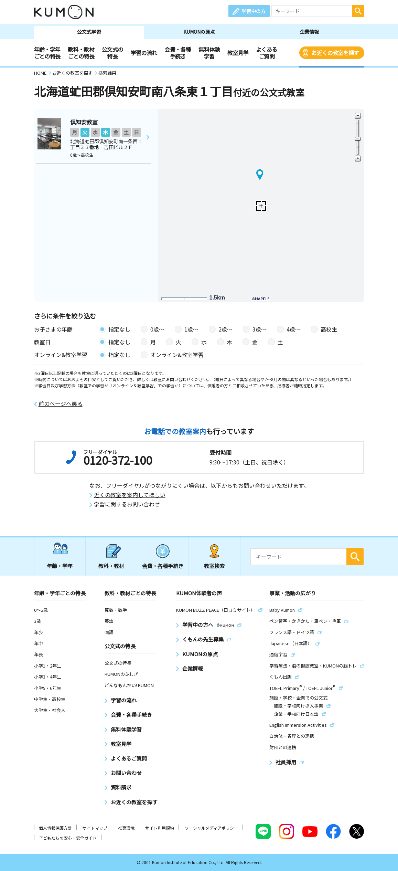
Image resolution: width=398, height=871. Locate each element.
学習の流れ (144, 53)
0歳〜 (157, 329)
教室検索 (214, 565)
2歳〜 (225, 329)
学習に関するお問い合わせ (127, 504)
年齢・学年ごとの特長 (47, 52)
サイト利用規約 (159, 828)
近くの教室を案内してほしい (129, 495)
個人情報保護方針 (55, 828)
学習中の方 (253, 11)
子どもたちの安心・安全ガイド (68, 838)
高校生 (329, 329)
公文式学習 (89, 31)
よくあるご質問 (266, 52)
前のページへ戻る (61, 403)
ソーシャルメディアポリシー (211, 828)
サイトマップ (95, 828)
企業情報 (309, 31)
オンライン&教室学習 (177, 354)
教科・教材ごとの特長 (81, 52)
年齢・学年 (60, 565)
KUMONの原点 (199, 31)
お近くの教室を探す (335, 53)
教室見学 (237, 53)
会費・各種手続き (177, 52)
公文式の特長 (112, 52)
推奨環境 (126, 828)
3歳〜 (259, 329)
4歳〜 (294, 329)
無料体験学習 (208, 52)
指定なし (119, 329)
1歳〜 (191, 329)
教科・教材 (111, 565)
